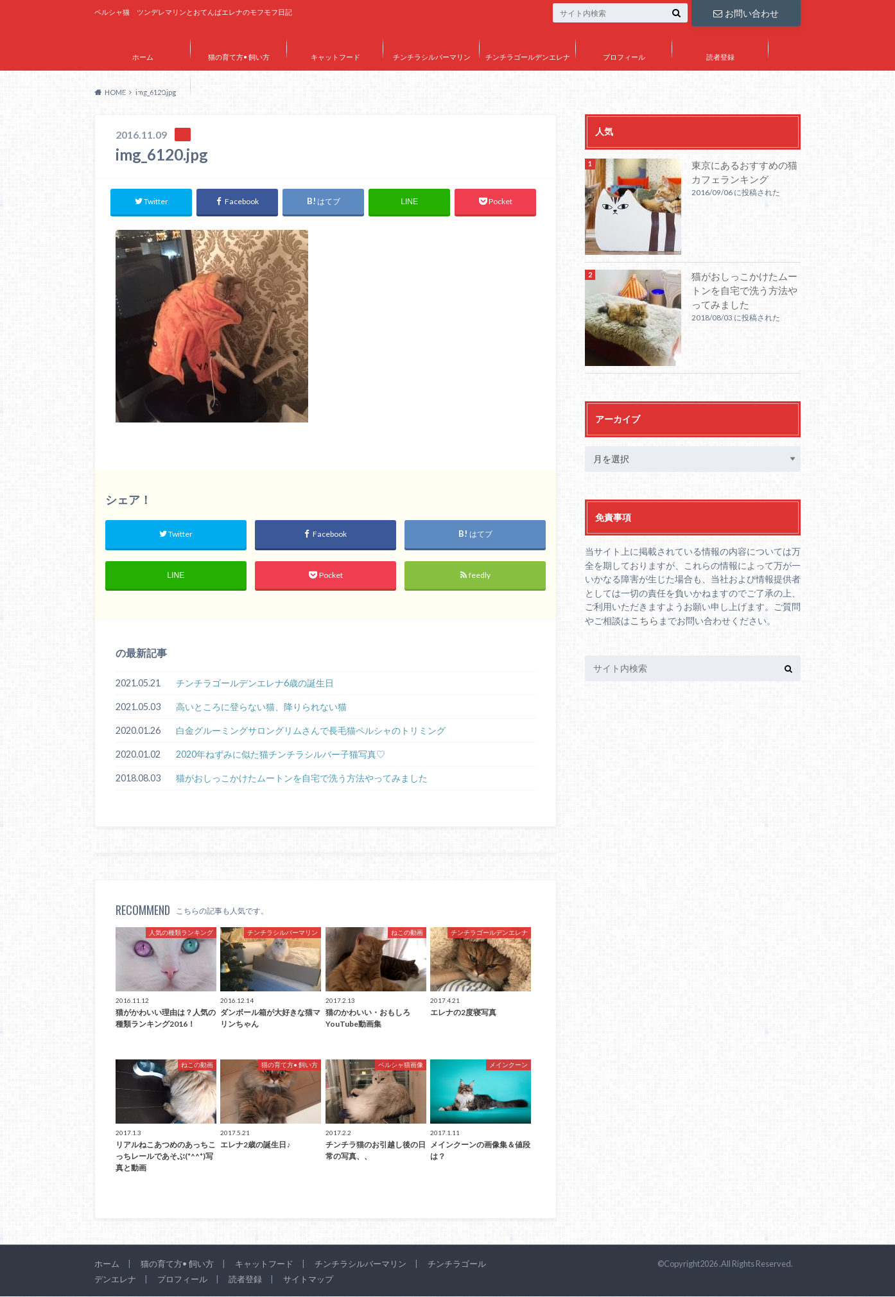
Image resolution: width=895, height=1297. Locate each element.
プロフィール (624, 57)
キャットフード (335, 57)
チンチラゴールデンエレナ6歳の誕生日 (255, 684)
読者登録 (720, 57)
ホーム (142, 57)
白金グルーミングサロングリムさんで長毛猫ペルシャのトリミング (311, 731)
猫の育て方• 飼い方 (239, 57)
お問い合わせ (746, 12)
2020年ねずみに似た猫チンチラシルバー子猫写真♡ (280, 755)
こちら (643, 620)
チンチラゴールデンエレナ (527, 57)
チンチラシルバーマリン (432, 57)
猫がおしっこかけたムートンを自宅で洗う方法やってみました (302, 779)
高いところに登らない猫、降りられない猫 (261, 707)
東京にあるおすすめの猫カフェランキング (745, 172)
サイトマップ (142, 94)
